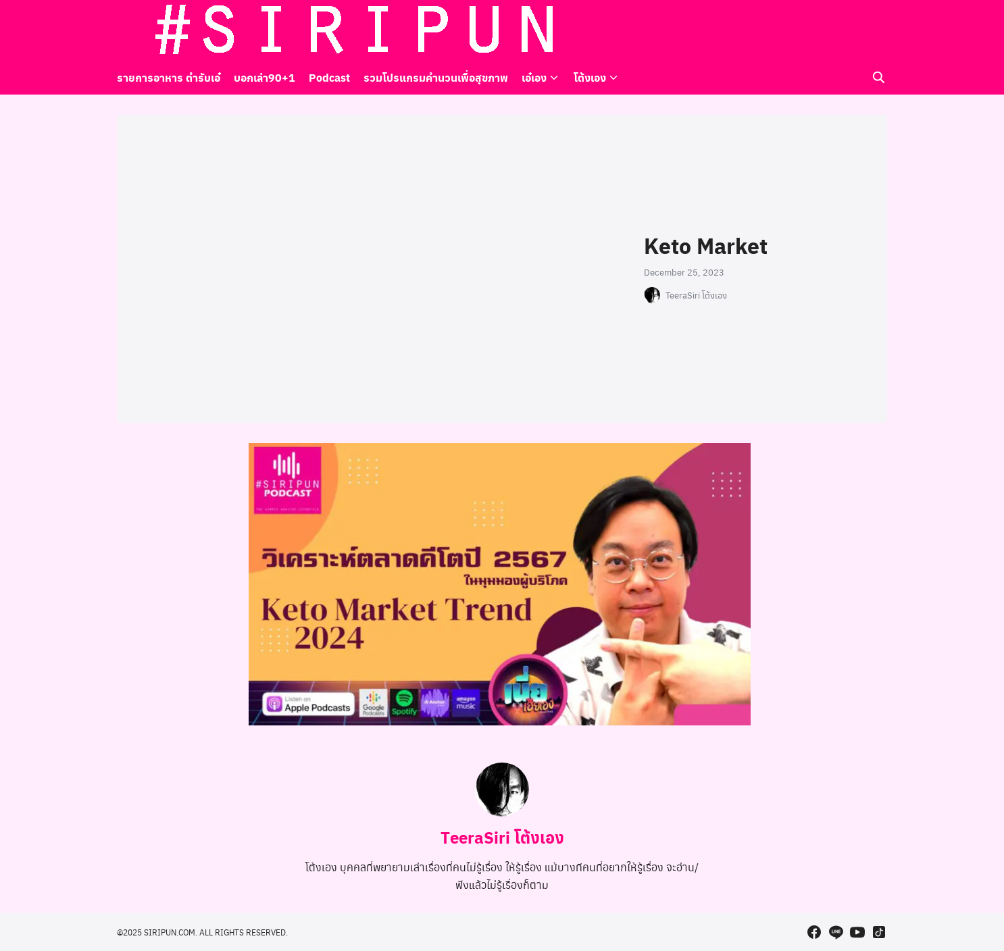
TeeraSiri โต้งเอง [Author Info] (502, 837)
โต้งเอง (590, 77)
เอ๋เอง (534, 77)
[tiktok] (879, 30)
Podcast (329, 77)
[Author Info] (502, 812)
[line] (836, 30)
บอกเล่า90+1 (264, 77)
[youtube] (857, 30)
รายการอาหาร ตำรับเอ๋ (168, 77)
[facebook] (814, 30)
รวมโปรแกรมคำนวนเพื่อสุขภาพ (435, 77)
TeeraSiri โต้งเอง (696, 295)
